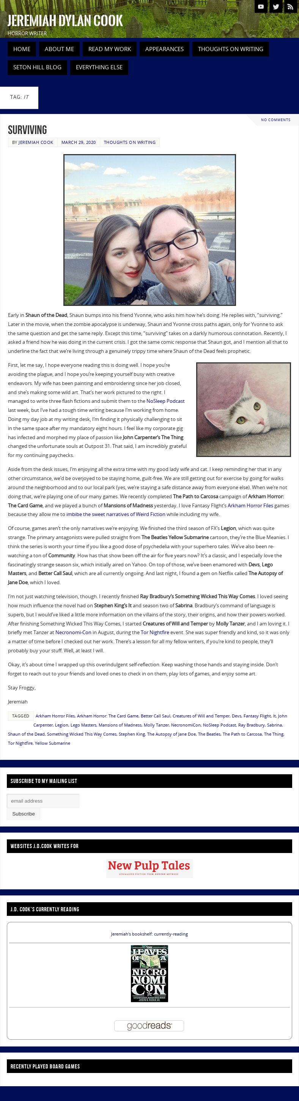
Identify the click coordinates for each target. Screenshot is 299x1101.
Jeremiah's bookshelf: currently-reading (149, 934)
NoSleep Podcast (165, 401)
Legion (61, 725)
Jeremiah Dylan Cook (65, 21)
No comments (276, 119)
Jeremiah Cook (36, 142)
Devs (236, 716)
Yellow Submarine (52, 743)
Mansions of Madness (120, 725)
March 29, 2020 (78, 142)
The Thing (273, 734)
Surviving (27, 129)
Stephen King (132, 734)
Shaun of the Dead (26, 734)
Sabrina (274, 725)
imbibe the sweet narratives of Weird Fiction (115, 514)
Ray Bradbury (251, 725)
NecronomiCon (186, 725)
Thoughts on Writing (130, 142)
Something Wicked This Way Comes (81, 734)
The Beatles (209, 734)
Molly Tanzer (156, 725)
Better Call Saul (155, 716)
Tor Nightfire (155, 632)
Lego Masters (83, 725)
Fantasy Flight (257, 716)
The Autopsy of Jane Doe (171, 734)
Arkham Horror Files (250, 505)
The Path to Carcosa (242, 734)
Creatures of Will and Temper (201, 716)
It (274, 716)
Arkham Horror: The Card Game (107, 716)
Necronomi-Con (73, 632)
